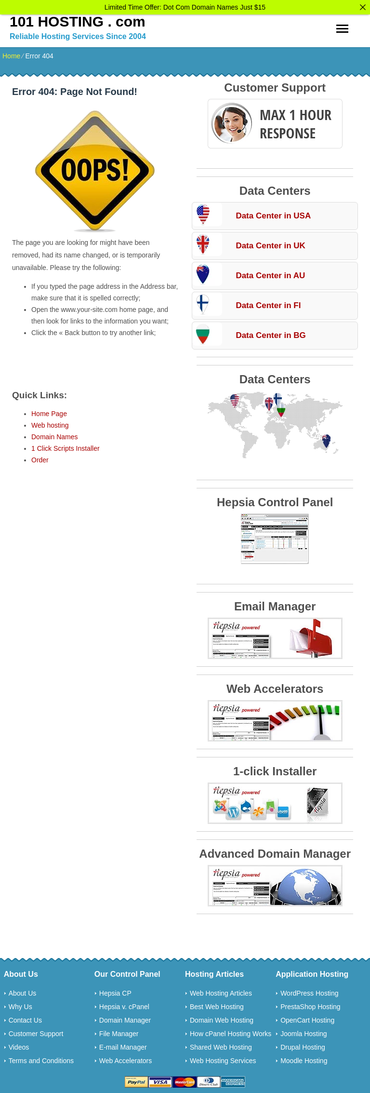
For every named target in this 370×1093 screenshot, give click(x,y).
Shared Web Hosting (221, 1045)
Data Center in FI (268, 303)
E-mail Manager (123, 1045)
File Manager (119, 1032)
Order (40, 458)
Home (11, 54)
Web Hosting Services (223, 1059)
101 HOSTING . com (77, 19)
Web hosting (50, 423)
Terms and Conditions (41, 1059)
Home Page (49, 412)
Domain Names (54, 435)
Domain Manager (125, 1018)
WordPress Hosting (309, 991)
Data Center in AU (270, 273)
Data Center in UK (270, 243)
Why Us (20, 1005)
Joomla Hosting (303, 1032)
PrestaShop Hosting (310, 1005)
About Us (23, 991)
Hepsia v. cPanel (124, 1005)
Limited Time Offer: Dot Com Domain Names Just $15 (185, 7)
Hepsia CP (115, 991)
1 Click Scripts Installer (65, 446)
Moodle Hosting (303, 1059)
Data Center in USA (273, 213)
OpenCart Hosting (307, 1018)
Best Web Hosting (217, 1005)
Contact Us (25, 1018)
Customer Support (36, 1032)
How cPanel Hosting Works (230, 1032)
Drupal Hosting (302, 1045)
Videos (19, 1045)
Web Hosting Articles (221, 991)
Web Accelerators (125, 1059)
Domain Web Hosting (221, 1018)
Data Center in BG (270, 333)
